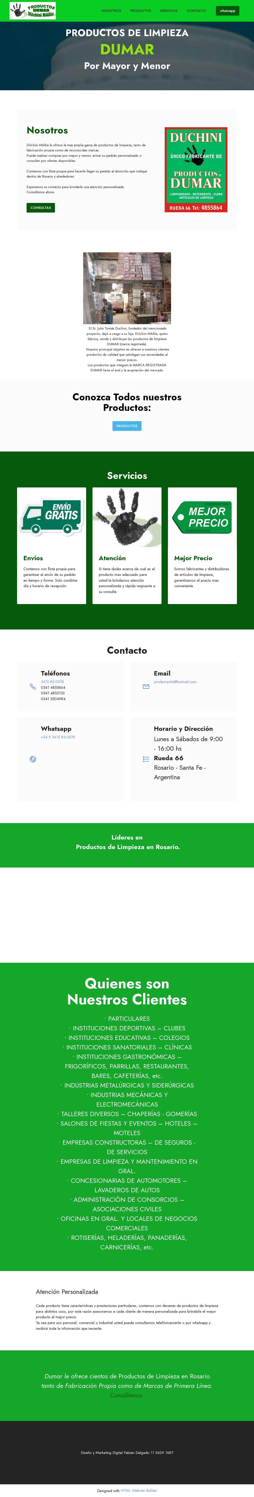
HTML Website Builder (139, 1490)
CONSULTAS (41, 207)
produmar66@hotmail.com (175, 681)
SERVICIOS (169, 10)
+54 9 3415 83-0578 (58, 737)
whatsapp (227, 10)
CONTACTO (196, 10)
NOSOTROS (111, 10)
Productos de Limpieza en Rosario (164, 1376)
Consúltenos (127, 1395)
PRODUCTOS (140, 10)
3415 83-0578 (52, 681)
